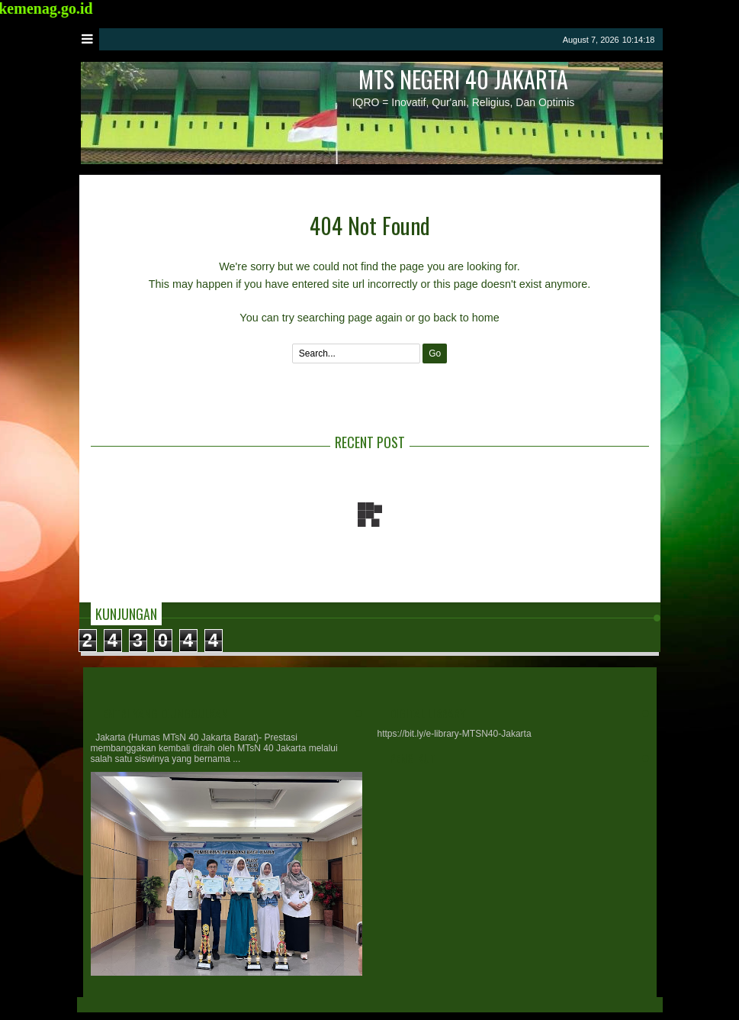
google (529, 39)
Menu (88, 39)
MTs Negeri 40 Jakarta (463, 79)
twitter (490, 39)
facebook (509, 39)
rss (549, 39)
